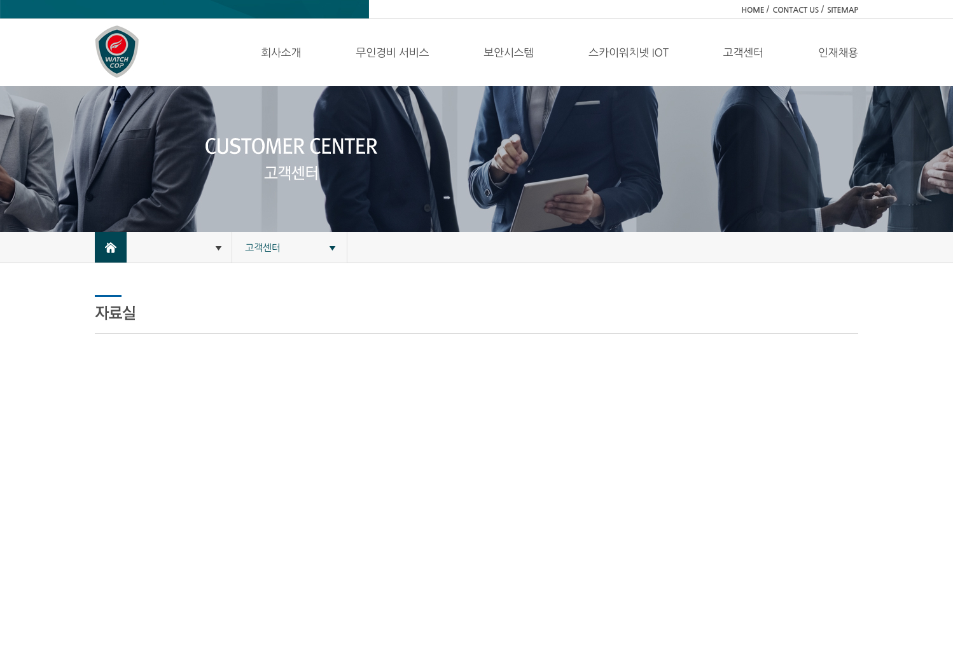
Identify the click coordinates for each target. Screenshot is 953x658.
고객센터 (743, 52)
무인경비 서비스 (392, 52)
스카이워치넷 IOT (628, 52)
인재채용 (838, 52)
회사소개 (281, 52)
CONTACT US (795, 10)
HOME (753, 10)
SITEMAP (842, 10)
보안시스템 (508, 52)
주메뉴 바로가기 (0, 0)
